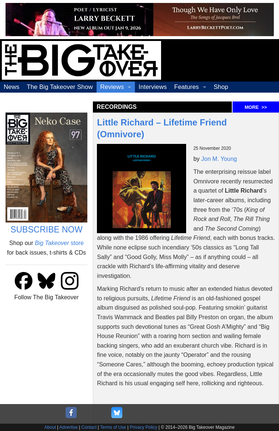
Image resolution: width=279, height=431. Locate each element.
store (59, 243)
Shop (221, 86)
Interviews (153, 86)
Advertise (68, 427)
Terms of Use (113, 427)
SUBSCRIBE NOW (46, 229)
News (12, 86)
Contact (89, 427)
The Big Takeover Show (60, 86)
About (50, 427)
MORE (256, 107)
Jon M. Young (219, 159)
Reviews (112, 86)
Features (186, 86)
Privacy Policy (143, 427)
